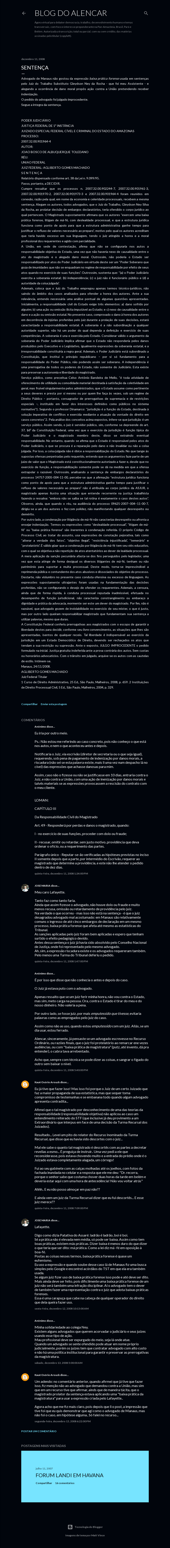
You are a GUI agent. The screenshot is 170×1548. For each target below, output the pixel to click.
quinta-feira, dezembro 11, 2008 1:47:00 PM (61, 961)
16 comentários (64, 1483)
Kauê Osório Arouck (47, 1082)
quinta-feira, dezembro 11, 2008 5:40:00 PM (61, 1070)
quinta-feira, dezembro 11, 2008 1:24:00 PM (61, 873)
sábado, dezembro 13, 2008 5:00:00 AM (58, 1362)
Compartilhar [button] (29, 704)
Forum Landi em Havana (69, 1475)
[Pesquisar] (146, 12)
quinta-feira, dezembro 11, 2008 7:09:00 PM (61, 1208)
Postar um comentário (38, 1431)
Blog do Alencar (71, 13)
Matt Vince (98, 1535)
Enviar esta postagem (54, 704)
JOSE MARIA (42, 885)
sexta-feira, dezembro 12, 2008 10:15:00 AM (62, 1308)
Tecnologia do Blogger (85, 1527)
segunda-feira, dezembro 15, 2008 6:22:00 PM (63, 1421)
